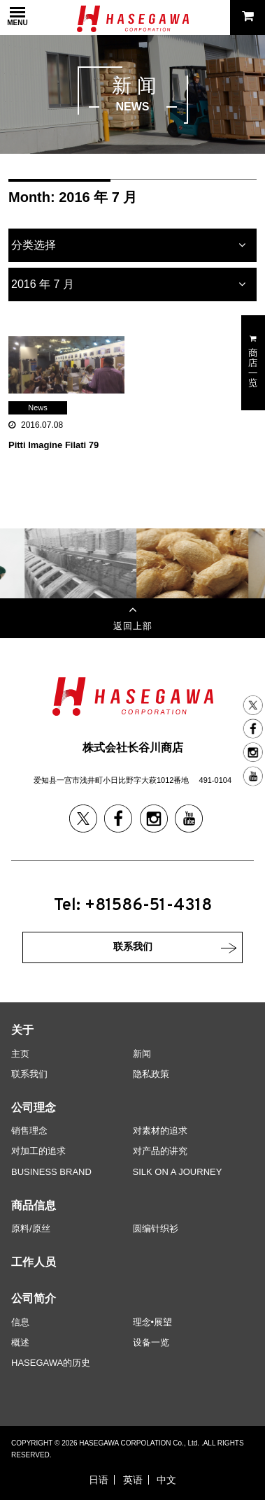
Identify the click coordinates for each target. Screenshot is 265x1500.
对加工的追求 (38, 1151)
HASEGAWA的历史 (50, 1362)
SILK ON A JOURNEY (177, 1172)
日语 (98, 1480)
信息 (20, 1322)
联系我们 (29, 1074)
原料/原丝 (30, 1228)
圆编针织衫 (155, 1228)
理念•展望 (153, 1322)
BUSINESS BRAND (51, 1172)
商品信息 (33, 1205)
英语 (133, 1480)
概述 (20, 1342)
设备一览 (151, 1342)
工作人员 (33, 1262)
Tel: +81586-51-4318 (133, 905)
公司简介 (33, 1298)
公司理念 (33, 1107)
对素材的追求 (160, 1130)
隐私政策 (151, 1074)
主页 (20, 1053)
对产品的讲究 (160, 1151)
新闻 (142, 1053)
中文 (166, 1480)
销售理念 (29, 1130)
